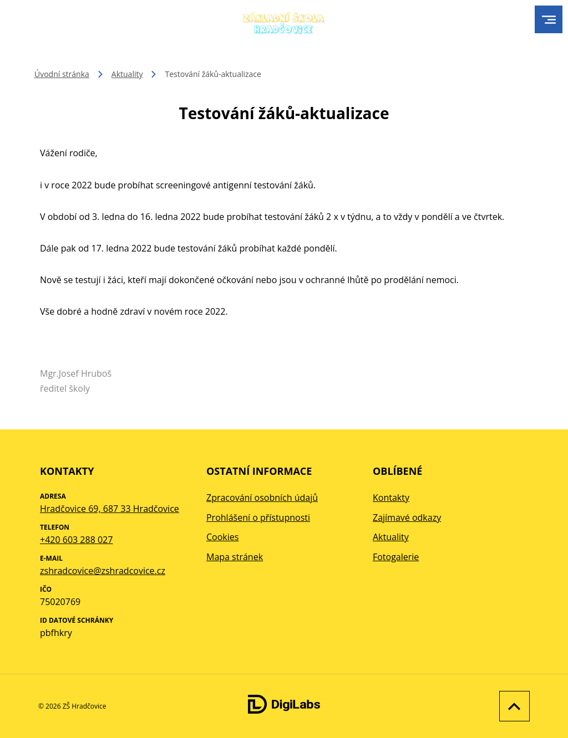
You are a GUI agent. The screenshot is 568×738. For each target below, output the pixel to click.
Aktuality (127, 74)
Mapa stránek (234, 557)
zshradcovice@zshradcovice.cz (102, 571)
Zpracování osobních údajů (262, 497)
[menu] (549, 19)
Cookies (222, 537)
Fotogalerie (396, 557)
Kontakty (391, 497)
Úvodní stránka (61, 74)
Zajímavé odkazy (407, 517)
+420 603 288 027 (76, 540)
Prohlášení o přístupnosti (258, 517)
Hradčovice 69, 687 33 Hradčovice (109, 509)
